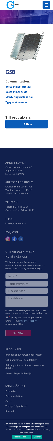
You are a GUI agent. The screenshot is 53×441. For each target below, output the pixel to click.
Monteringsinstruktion (19, 97)
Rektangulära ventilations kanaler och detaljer (25, 367)
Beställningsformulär (18, 86)
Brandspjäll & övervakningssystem (23, 354)
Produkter (10, 391)
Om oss (9, 401)
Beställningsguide (16, 92)
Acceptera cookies (21, 437)
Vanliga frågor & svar (16, 406)
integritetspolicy (28, 320)
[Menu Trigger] (46, 5)
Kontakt (9, 411)
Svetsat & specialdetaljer (18, 373)
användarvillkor (36, 313)
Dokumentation (14, 396)
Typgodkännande (16, 102)
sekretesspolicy (19, 313)
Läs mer (37, 437)
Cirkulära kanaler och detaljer (21, 360)
